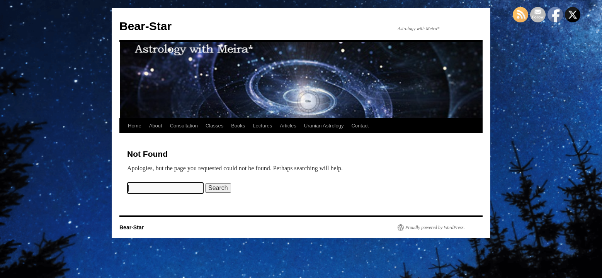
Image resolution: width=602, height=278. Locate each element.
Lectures (262, 126)
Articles (288, 126)
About (155, 126)
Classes (214, 126)
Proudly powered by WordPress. (435, 227)
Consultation (184, 126)
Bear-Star (145, 26)
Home (134, 126)
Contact (360, 126)
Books (238, 126)
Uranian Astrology (324, 126)
